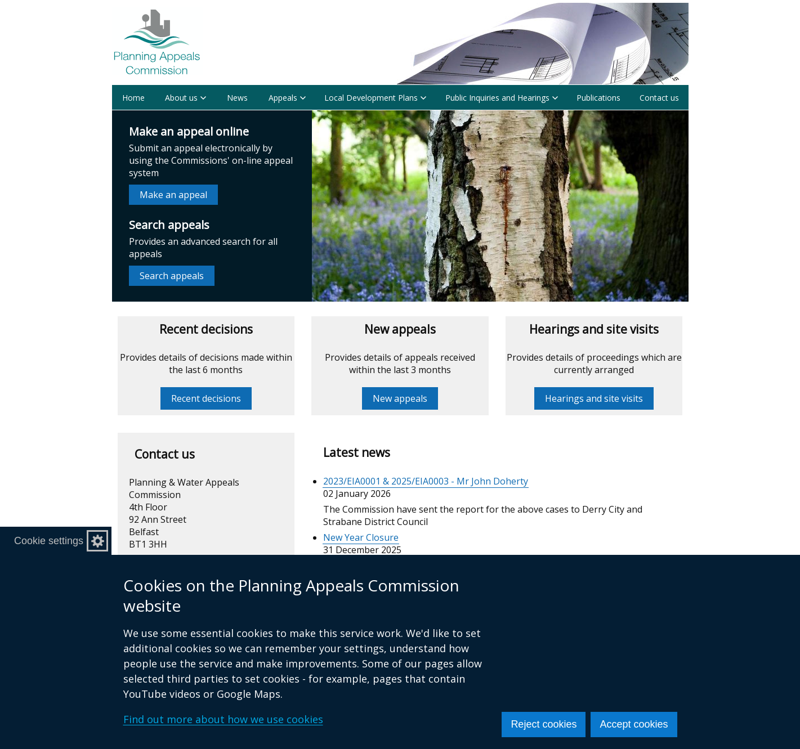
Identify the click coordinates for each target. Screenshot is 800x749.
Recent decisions (206, 398)
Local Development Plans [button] (375, 97)
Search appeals (172, 276)
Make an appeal (173, 195)
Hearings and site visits (594, 398)
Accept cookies (634, 724)
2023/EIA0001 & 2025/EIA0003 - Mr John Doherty (425, 481)
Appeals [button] (287, 97)
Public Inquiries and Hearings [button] (501, 97)
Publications (598, 97)
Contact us (659, 97)
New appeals (400, 398)
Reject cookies (543, 724)
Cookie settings (48, 540)
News (237, 97)
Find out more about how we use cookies (223, 719)
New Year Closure (361, 537)
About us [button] (185, 97)
